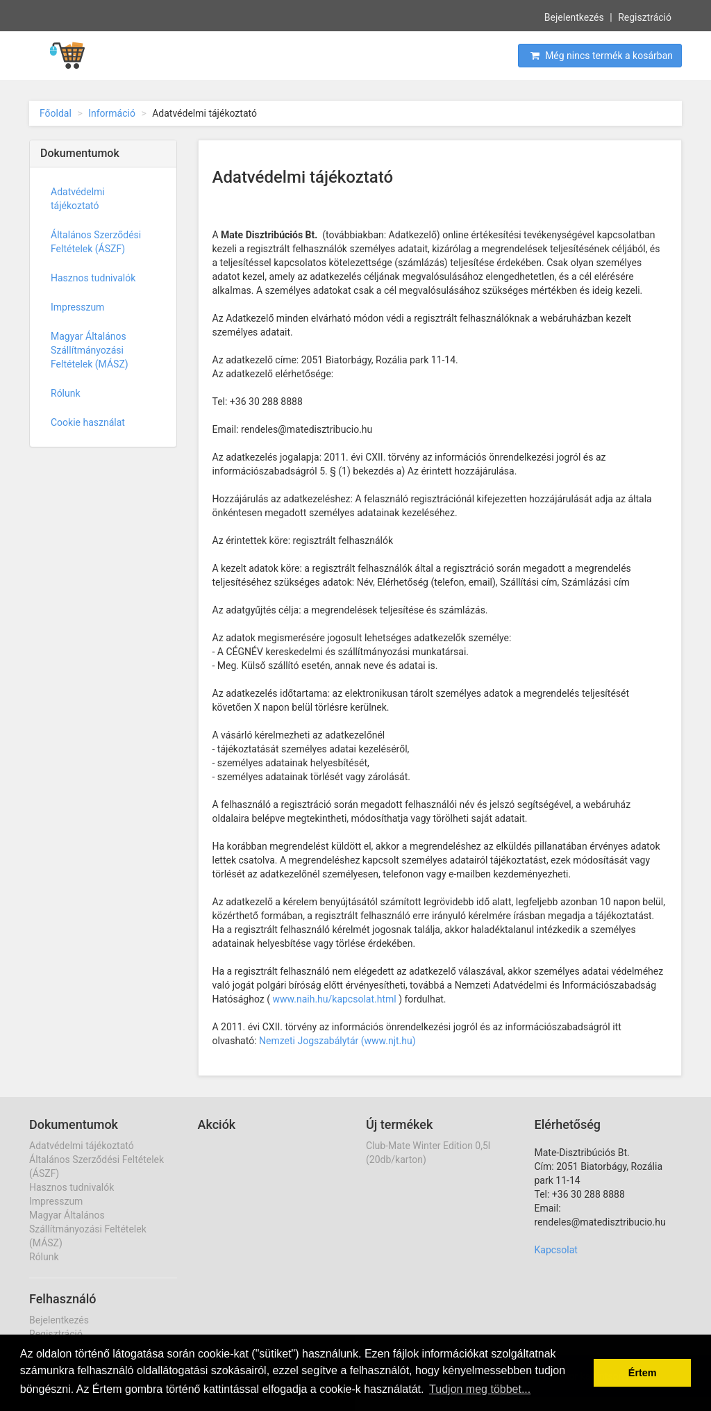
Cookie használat (88, 422)
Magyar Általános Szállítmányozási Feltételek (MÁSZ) (89, 350)
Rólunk (66, 393)
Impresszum (77, 307)
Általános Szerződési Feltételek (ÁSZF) (96, 241)
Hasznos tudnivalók (93, 277)
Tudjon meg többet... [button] (479, 1389)
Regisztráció (644, 16)
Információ (111, 113)
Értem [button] (642, 1372)
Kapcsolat (556, 1249)
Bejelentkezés (574, 16)
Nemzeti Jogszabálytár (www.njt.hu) (337, 1040)
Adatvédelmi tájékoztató (78, 198)
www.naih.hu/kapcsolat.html (334, 999)
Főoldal (56, 113)
